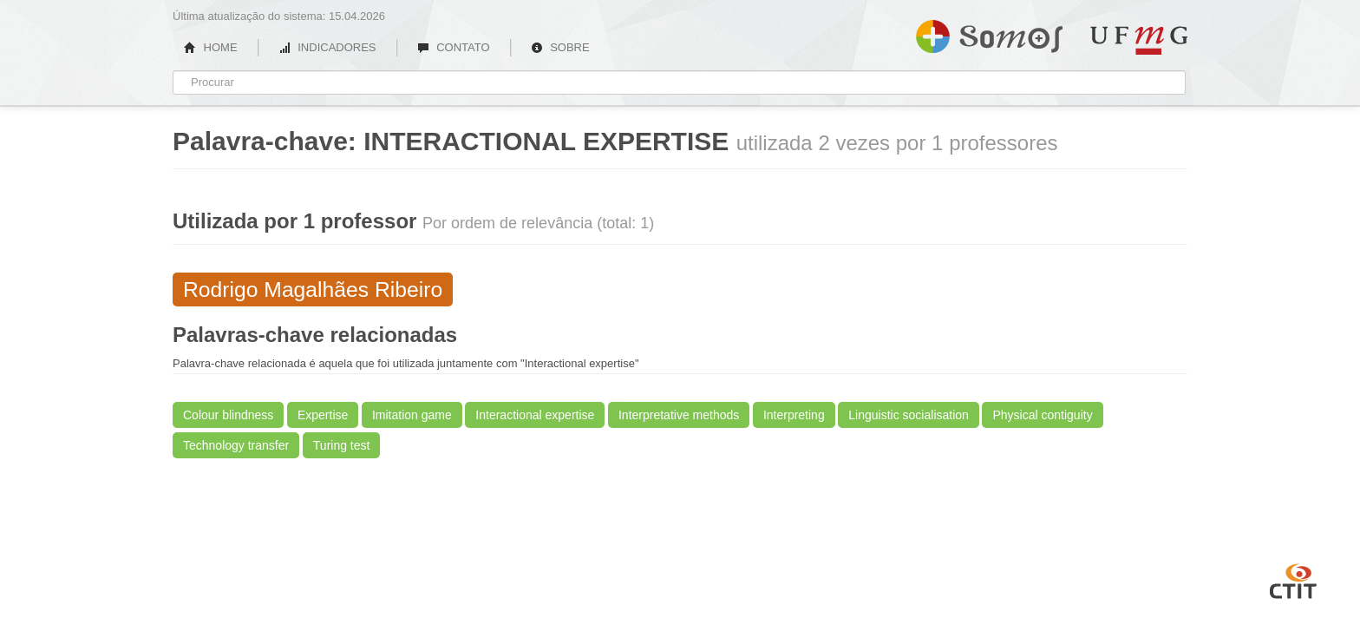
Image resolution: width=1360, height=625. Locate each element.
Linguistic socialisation (908, 415)
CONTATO (453, 47)
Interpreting (794, 415)
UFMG (1138, 40)
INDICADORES (327, 47)
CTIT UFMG (1293, 579)
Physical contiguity (1042, 415)
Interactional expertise (534, 415)
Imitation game (412, 415)
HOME (211, 47)
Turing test (341, 445)
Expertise (323, 415)
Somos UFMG (989, 33)
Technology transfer (236, 445)
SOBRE (560, 47)
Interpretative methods (678, 415)
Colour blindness (228, 415)
